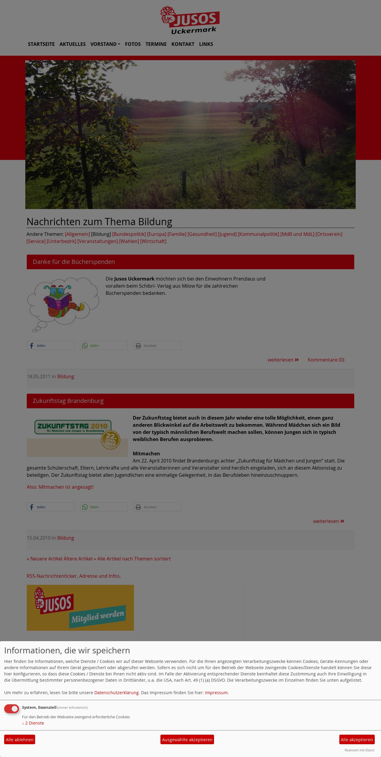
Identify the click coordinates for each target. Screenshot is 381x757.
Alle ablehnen (20, 739)
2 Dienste (33, 723)
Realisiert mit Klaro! (359, 750)
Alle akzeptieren (357, 739)
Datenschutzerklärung (116, 692)
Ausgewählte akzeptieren (187, 739)
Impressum (216, 692)
